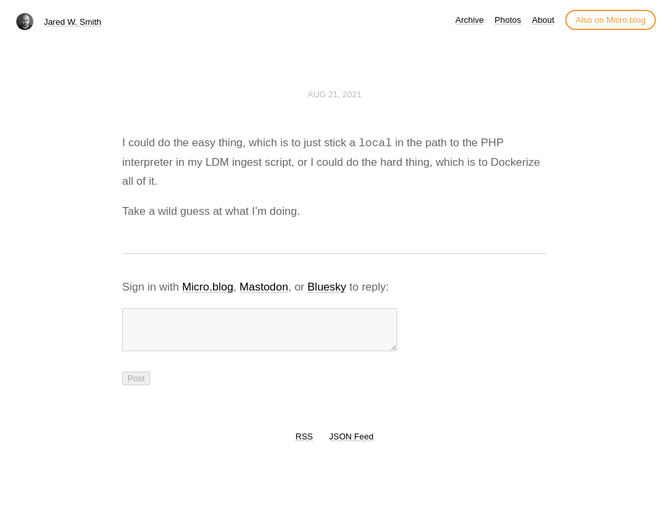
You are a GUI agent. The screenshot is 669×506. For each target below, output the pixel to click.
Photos (508, 20)
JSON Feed (351, 444)
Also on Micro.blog (610, 20)
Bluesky (327, 287)
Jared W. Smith (72, 22)
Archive (469, 20)
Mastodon (264, 287)
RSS (304, 444)
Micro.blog (207, 287)
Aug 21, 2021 (334, 94)
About (543, 20)
